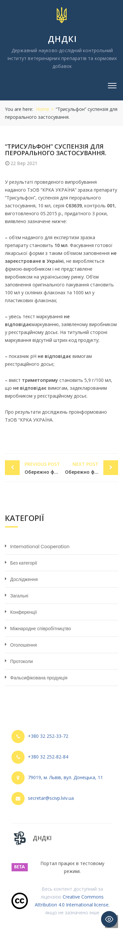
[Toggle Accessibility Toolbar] (109, 919)
